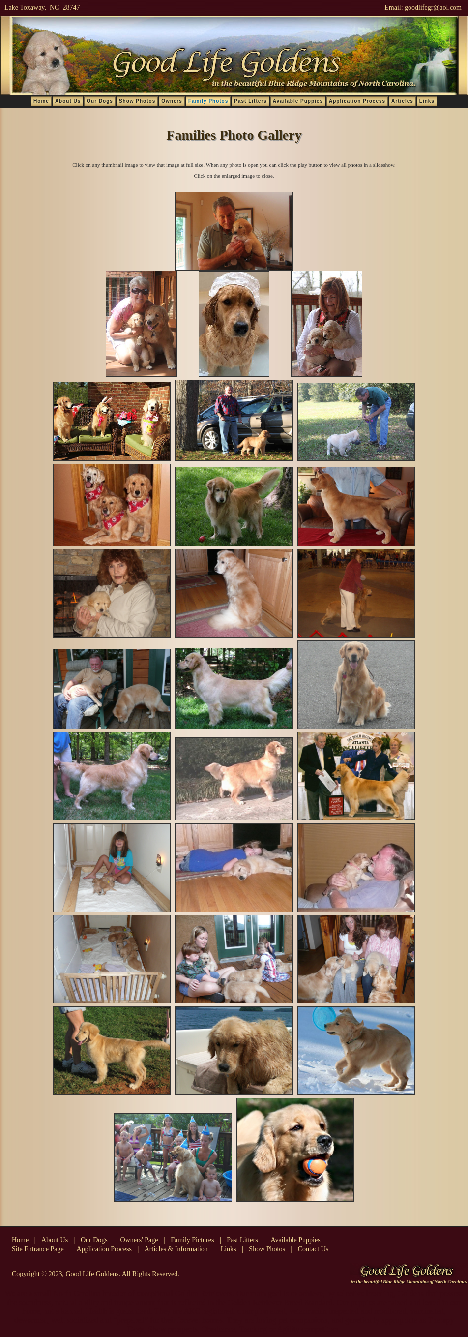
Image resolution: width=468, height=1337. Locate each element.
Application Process (357, 101)
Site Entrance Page (38, 1249)
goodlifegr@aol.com (433, 7)
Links (427, 101)
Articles (402, 101)
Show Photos (137, 101)
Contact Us (313, 1249)
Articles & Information (176, 1249)
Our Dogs (100, 101)
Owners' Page (139, 1240)
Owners (171, 101)
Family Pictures (192, 1240)
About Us (68, 101)
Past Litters (250, 101)
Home (41, 101)
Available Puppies (298, 101)
